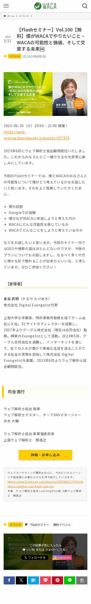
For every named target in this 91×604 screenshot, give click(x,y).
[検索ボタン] (85, 6)
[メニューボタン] (6, 6)
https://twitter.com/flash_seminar (31, 486)
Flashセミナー (40, 524)
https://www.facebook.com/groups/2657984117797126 (45, 481)
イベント (14, 56)
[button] (9, 580)
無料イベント (62, 524)
